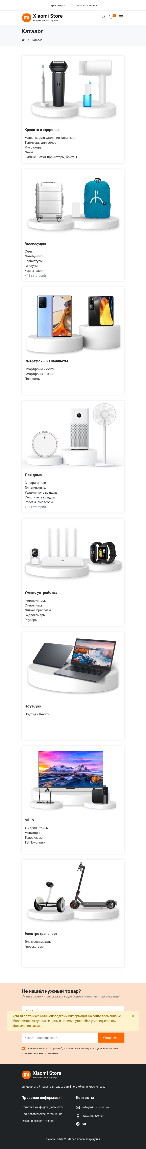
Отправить (111, 1038)
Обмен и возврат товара (38, 1121)
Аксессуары (35, 243)
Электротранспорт (41, 933)
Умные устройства (41, 592)
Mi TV (29, 820)
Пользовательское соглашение (42, 1114)
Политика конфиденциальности (42, 1107)
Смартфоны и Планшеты (46, 361)
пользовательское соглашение (40, 1053)
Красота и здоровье (42, 130)
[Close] (133, 1016)
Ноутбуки (33, 706)
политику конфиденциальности (97, 1048)
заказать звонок (87, 5)
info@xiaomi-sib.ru (95, 1108)
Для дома (33, 475)
